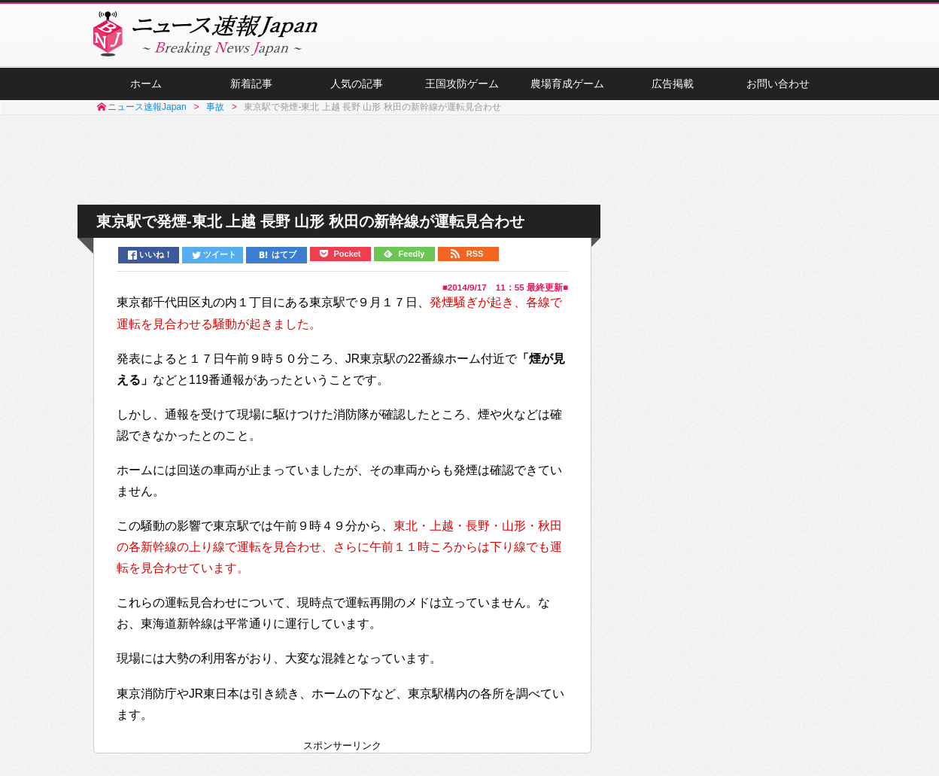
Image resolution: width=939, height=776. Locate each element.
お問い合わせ (778, 84)
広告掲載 (673, 84)
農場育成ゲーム (567, 84)
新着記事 (251, 84)
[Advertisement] (469, 160)
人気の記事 (356, 84)
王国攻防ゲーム (462, 84)
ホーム (146, 84)
